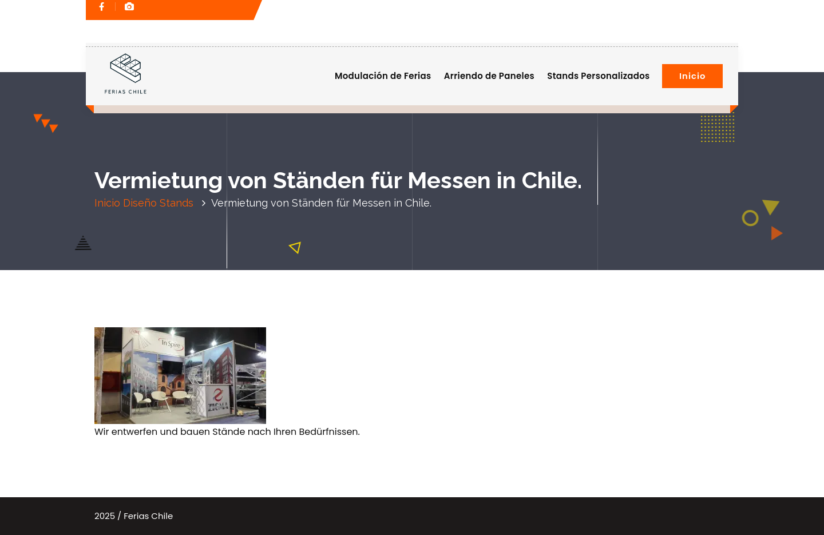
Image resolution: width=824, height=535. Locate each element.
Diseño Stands (158, 203)
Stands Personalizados (598, 76)
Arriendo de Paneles (489, 76)
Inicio (692, 76)
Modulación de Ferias (383, 76)
